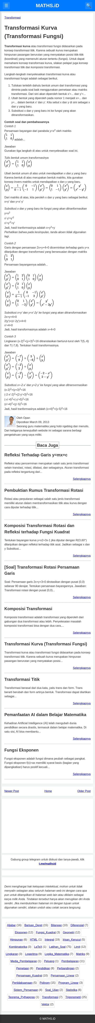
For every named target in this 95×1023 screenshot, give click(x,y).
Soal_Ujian (52, 989)
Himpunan (16, 939)
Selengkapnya (82, 478)
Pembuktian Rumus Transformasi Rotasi (43, 490)
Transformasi (50, 997)
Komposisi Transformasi (28, 608)
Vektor (45, 1004)
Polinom (45, 982)
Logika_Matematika (57, 953)
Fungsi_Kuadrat (46, 932)
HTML (34, 939)
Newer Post (11, 791)
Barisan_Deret (33, 925)
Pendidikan (43, 968)
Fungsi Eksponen (21, 750)
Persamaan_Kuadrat (29, 975)
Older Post (84, 791)
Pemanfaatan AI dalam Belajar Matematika (45, 714)
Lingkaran (12, 953)
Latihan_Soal (57, 946)
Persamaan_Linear (62, 975)
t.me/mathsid (47, 863)
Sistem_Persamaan (26, 989)
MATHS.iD (47, 5)
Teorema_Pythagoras (21, 997)
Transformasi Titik (22, 679)
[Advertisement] (47, 825)
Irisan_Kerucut (72, 939)
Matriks (80, 953)
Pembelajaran (70, 961)
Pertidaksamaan (22, 982)
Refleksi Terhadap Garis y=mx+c (35, 455)
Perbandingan (66, 968)
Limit (77, 946)
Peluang (49, 961)
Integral (49, 939)
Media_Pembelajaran (24, 961)
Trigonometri (73, 997)
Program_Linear (68, 982)
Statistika (71, 989)
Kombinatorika (18, 946)
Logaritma (31, 953)
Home (48, 791)
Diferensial (77, 925)
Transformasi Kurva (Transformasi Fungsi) (45, 644)
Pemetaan (22, 968)
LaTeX (38, 946)
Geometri (68, 932)
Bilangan (56, 925)
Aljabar (11, 925)
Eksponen (21, 932)
